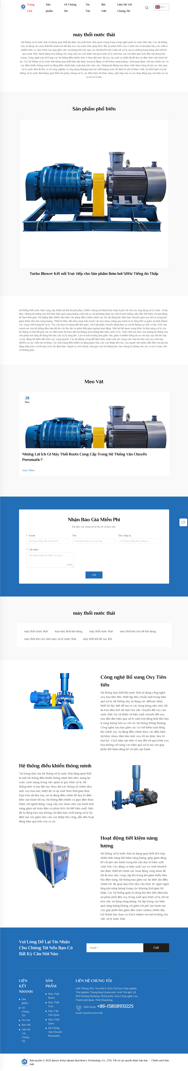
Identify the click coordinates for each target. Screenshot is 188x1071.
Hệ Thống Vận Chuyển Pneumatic (55, 1032)
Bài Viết (103, 5)
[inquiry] (183, 522)
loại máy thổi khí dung (68, 631)
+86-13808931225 (115, 1006)
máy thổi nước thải (36, 631)
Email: (89, 1012)
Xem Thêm (28, 470)
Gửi (94, 574)
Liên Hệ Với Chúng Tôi (124, 5)
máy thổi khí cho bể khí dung (138, 631)
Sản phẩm (49, 5)
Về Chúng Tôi (70, 5)
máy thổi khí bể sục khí (97, 639)
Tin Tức (88, 5)
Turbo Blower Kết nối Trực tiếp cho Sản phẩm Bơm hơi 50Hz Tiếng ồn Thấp (94, 273)
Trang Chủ (30, 5)
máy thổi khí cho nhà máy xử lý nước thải (50, 639)
